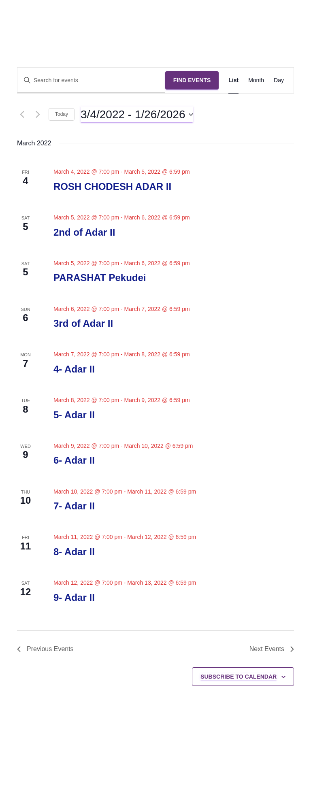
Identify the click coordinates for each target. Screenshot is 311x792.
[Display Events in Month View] (256, 80)
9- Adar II (74, 597)
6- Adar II (74, 460)
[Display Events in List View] (233, 80)
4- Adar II (74, 369)
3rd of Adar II (83, 323)
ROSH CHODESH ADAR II (112, 186)
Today (61, 114)
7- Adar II (74, 505)
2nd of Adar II (84, 232)
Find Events (192, 80)
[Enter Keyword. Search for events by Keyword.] (91, 80)
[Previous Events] (22, 114)
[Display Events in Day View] (279, 80)
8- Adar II (74, 551)
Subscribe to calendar (238, 676)
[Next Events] (38, 114)
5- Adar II (74, 414)
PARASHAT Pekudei (99, 277)
